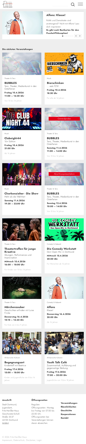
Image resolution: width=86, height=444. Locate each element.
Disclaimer (30, 440)
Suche (73, 4)
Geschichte (66, 410)
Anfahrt (5, 423)
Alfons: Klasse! (62, 36)
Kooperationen (68, 414)
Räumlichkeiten (68, 406)
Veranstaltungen (69, 403)
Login (39, 440)
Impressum (7, 440)
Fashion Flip (70, 36)
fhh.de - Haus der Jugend (16, 4)
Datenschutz (19, 440)
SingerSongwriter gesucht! (66, 36)
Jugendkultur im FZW (72, 36)
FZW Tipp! (64, 36)
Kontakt (65, 417)
